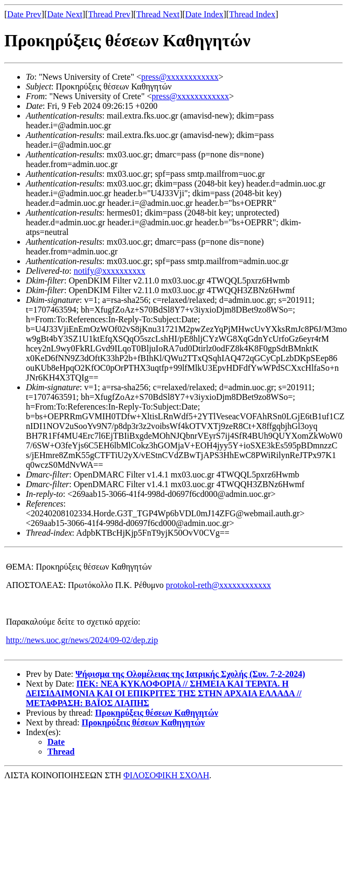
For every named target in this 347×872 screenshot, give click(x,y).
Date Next (64, 14)
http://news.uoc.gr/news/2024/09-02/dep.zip (82, 640)
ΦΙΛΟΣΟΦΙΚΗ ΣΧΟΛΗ (166, 775)
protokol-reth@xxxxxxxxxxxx (218, 585)
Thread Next (157, 14)
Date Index (204, 14)
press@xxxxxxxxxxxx (180, 76)
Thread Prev (109, 14)
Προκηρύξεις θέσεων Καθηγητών (156, 712)
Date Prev (24, 14)
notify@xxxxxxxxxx (109, 270)
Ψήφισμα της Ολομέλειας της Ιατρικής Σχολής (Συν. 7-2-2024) (190, 674)
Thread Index (252, 14)
